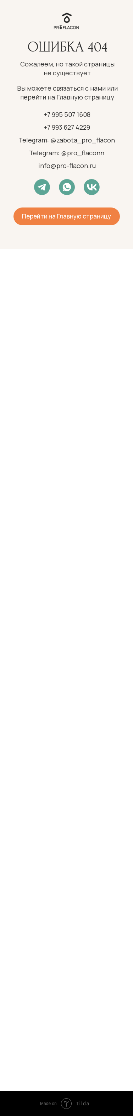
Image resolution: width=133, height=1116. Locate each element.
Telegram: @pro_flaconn (66, 153)
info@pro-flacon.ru (67, 165)
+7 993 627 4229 (67, 127)
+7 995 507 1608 (67, 114)
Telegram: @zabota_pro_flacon (66, 140)
